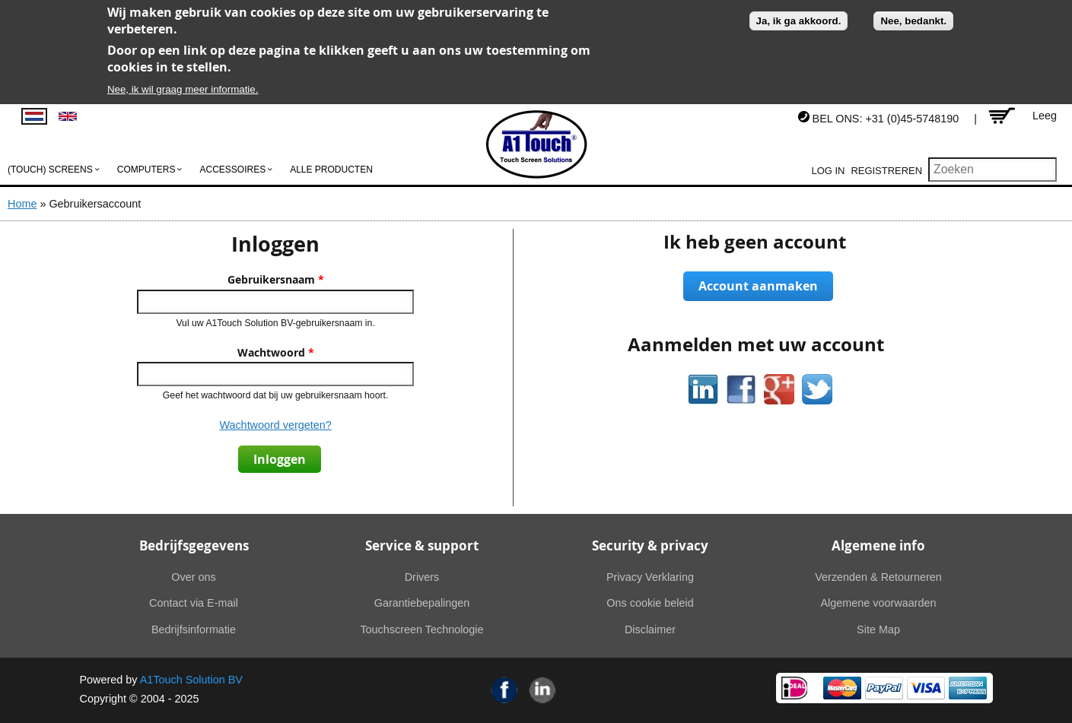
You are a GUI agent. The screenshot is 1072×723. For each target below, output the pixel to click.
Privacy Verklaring (650, 577)
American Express (968, 688)
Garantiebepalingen (422, 603)
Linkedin (542, 690)
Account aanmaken (758, 285)
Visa (926, 688)
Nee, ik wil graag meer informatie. (183, 89)
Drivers (422, 577)
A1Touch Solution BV (191, 680)
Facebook (504, 690)
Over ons (193, 577)
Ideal (794, 688)
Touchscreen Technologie (421, 629)
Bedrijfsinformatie (193, 629)
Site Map (878, 629)
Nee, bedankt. (913, 21)
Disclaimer (650, 629)
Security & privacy (650, 545)
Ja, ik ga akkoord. (798, 21)
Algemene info (878, 545)
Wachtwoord (275, 352)
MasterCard (842, 688)
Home (22, 204)
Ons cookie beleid (649, 603)
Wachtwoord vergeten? (275, 425)
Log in (828, 170)
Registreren (886, 170)
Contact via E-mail (193, 603)
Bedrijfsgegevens (194, 545)
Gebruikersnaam (275, 279)
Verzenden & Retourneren (878, 577)
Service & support (422, 545)
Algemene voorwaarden (879, 603)
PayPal (884, 688)
